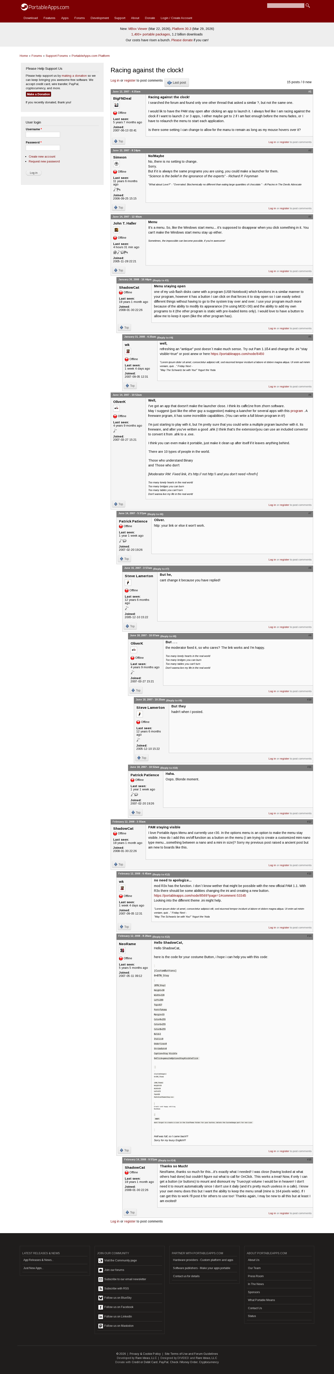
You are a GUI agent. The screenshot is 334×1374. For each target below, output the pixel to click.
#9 (309, 635)
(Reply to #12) (161, 874)
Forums (79, 18)
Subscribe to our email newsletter (122, 1279)
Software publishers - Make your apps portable (201, 1268)
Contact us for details (186, 1276)
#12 (309, 821)
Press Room (256, 1276)
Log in (115, 80)
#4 (309, 279)
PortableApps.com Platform (91, 55)
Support (119, 18)
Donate (150, 18)
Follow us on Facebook (115, 1307)
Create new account (42, 156)
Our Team (254, 1268)
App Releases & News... (38, 1260)
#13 (309, 873)
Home (24, 55)
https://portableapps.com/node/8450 (237, 354)
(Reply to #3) (161, 280)
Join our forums (111, 1270)
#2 (309, 150)
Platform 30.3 (181, 29)
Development (100, 18)
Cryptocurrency (209, 1362)
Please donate (182, 40)
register (130, 80)
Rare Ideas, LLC (146, 1358)
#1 (309, 91)
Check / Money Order (184, 1362)
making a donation (74, 75)
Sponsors (254, 1292)
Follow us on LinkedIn (115, 1316)
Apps (65, 18)
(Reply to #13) (161, 936)
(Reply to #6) (155, 514)
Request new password (44, 161)
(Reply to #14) (167, 1160)
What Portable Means (261, 1300)
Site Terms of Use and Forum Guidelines (191, 1353)
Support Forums (57, 55)
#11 (309, 767)
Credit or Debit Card (145, 1362)
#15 (309, 1159)
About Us (253, 1260)
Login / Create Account (176, 18)
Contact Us (255, 1308)
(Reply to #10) (169, 767)
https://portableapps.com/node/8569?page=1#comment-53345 (200, 895)
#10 (309, 699)
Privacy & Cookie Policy (145, 1353)
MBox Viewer (138, 29)
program (297, 411)
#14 (309, 935)
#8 (309, 568)
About (135, 18)
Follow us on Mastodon (116, 1326)
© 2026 (121, 1353)
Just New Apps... (33, 1268)
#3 (309, 216)
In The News (256, 1284)
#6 (309, 394)
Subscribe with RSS (113, 1288)
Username (34, 129)
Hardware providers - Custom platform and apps (203, 1260)
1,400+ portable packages (150, 34)
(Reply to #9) (174, 700)
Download (31, 18)
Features (49, 18)
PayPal (163, 1362)
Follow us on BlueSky (115, 1298)
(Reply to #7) (161, 568)
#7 (309, 513)
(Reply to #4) (165, 337)
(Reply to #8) (168, 636)
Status (252, 1316)
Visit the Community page (117, 1260)
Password (34, 142)
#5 (309, 336)
